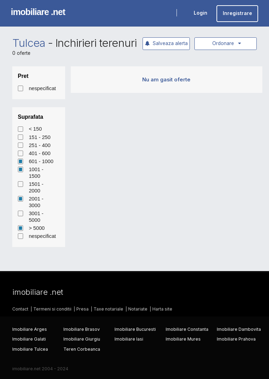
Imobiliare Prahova (236, 339)
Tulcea (28, 43)
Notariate (137, 309)
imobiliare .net (38, 12)
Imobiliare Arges (29, 329)
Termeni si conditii (52, 309)
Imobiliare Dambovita (239, 329)
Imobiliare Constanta (187, 329)
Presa (82, 309)
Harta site (162, 309)
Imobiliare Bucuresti (135, 329)
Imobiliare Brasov (81, 329)
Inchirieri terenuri (96, 43)
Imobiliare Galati (29, 339)
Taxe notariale (108, 309)
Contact (20, 309)
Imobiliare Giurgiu (81, 339)
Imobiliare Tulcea (30, 349)
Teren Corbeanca (81, 349)
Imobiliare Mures (183, 339)
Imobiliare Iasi (129, 339)
